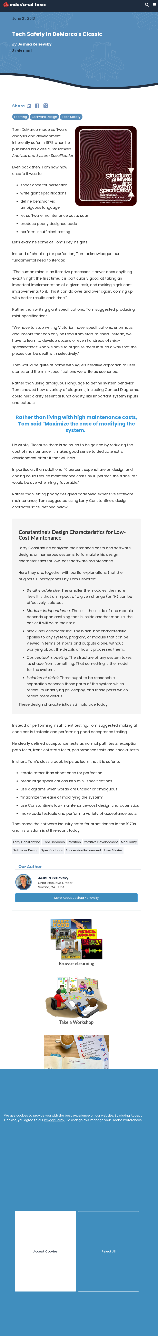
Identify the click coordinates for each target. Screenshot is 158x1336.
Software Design (44, 117)
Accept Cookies (45, 1251)
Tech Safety (71, 117)
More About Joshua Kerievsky (76, 897)
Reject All (109, 1251)
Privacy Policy (54, 1120)
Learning (20, 117)
